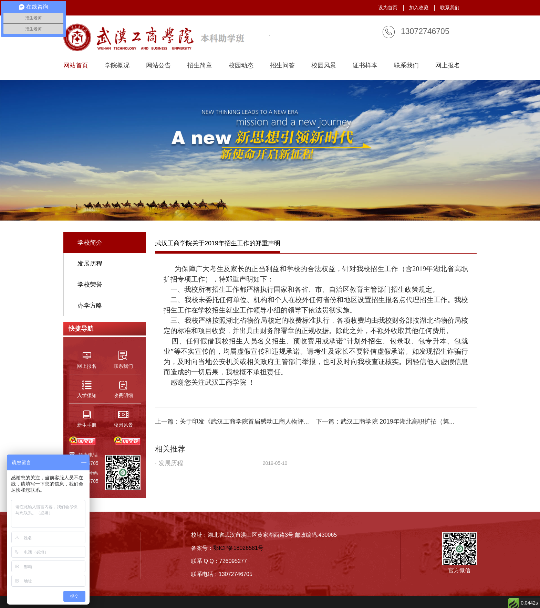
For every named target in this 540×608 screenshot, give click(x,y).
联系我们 (449, 7)
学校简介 (89, 242)
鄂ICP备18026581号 (238, 548)
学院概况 (117, 65)
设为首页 (387, 7)
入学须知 (75, 559)
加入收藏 (418, 7)
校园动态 (241, 65)
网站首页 (75, 65)
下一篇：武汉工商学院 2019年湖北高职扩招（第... (385, 421)
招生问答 (282, 65)
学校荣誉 (89, 284)
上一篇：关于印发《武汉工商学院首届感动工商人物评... (232, 421)
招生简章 (199, 65)
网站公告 (158, 65)
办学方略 (89, 305)
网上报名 (447, 65)
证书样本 (365, 65)
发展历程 (89, 263)
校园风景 (323, 65)
